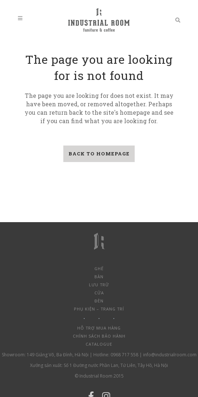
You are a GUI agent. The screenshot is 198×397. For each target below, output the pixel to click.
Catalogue (99, 344)
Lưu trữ (99, 284)
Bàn (99, 276)
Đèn (99, 301)
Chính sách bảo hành (99, 336)
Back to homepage (99, 153)
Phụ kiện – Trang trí (99, 309)
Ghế (99, 268)
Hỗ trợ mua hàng (99, 328)
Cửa (99, 292)
